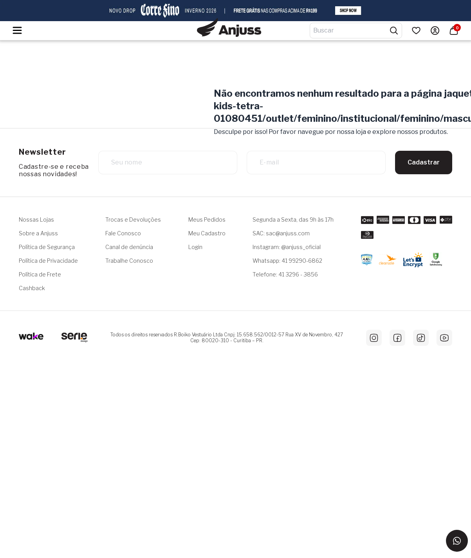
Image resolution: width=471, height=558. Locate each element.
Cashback (32, 288)
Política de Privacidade (48, 260)
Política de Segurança (47, 247)
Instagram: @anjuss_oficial (287, 247)
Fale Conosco (123, 233)
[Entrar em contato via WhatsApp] (457, 541)
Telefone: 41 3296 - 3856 (285, 274)
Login (195, 247)
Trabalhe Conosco (129, 260)
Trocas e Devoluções (133, 219)
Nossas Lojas (36, 219)
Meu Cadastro (207, 233)
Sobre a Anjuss (38, 233)
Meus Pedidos (207, 219)
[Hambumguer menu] (17, 30)
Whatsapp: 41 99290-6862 (287, 260)
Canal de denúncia (129, 247)
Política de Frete (40, 274)
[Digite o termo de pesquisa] (351, 30)
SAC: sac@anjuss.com (281, 233)
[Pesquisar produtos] (394, 30)
